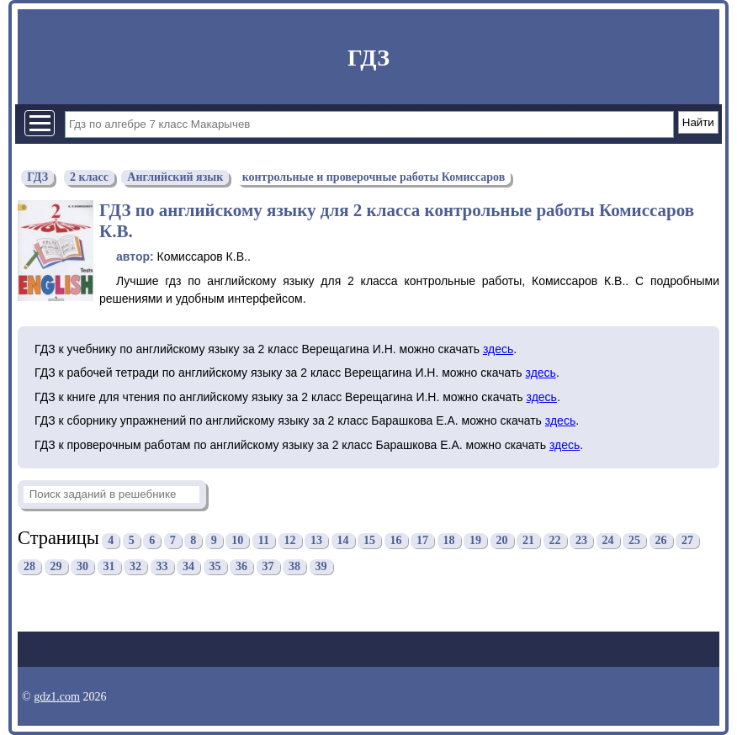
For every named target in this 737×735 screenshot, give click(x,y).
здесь (498, 349)
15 (369, 540)
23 (581, 540)
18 (449, 540)
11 (263, 540)
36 (241, 566)
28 (29, 566)
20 (502, 540)
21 (528, 540)
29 (56, 566)
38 (294, 566)
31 (109, 566)
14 (343, 540)
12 (290, 540)
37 (268, 566)
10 (237, 540)
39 (321, 566)
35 (215, 566)
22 (555, 540)
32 (135, 566)
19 (475, 540)
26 (661, 540)
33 (162, 566)
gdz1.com (57, 696)
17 (422, 540)
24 (608, 540)
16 (396, 540)
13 (316, 540)
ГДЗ (368, 58)
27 (687, 540)
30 (82, 566)
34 (188, 566)
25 (634, 540)
